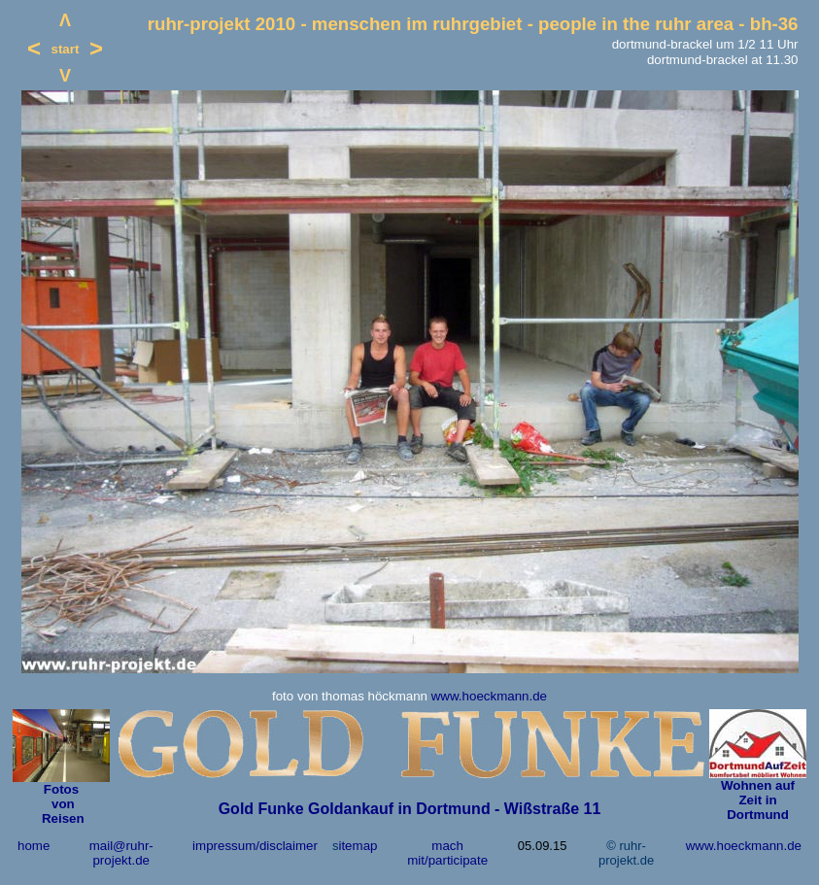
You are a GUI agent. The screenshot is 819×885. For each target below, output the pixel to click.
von (61, 804)
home (33, 845)
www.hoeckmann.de (489, 696)
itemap (357, 845)
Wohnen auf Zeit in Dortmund (758, 800)
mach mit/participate (447, 853)
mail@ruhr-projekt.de (121, 853)
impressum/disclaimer (255, 845)
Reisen (61, 818)
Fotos (61, 789)
